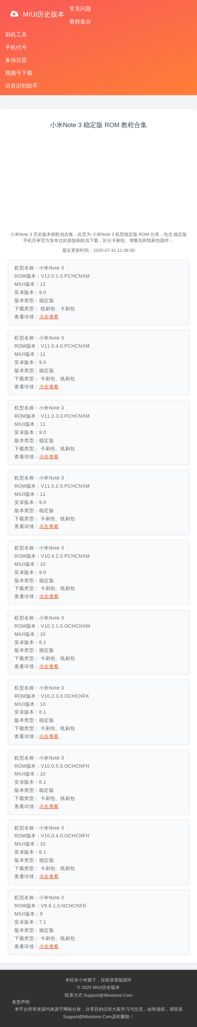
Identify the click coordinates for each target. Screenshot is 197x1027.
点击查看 (49, 316)
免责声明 (21, 1002)
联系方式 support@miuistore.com (98, 995)
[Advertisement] (99, 180)
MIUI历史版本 (43, 14)
